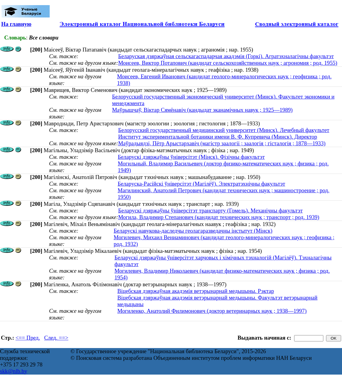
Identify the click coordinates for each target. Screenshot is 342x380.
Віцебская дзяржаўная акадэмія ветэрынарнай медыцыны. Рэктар (195, 291)
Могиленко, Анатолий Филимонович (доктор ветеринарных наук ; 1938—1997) (212, 311)
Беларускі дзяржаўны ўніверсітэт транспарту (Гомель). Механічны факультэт (210, 210)
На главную (16, 24)
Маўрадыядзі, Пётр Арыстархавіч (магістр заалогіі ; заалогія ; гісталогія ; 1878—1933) (221, 143)
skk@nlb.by (13, 371)
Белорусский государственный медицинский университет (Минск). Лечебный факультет (223, 130)
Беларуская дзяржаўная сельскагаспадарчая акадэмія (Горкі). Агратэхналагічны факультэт (226, 56)
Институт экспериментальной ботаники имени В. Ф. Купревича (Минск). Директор (217, 136)
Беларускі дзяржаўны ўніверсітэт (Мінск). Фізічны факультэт (191, 157)
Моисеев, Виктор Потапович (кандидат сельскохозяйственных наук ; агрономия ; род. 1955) (227, 63)
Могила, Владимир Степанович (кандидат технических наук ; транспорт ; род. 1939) (218, 217)
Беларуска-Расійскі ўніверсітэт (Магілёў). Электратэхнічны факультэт (201, 184)
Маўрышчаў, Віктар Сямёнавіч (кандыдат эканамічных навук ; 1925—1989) (202, 110)
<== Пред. (28, 337)
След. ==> (56, 337)
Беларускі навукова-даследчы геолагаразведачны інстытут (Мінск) (193, 231)
